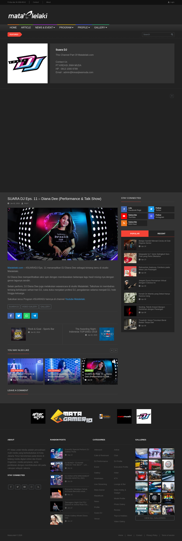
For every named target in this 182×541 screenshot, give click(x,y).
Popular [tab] (134, 233)
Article (116, 450)
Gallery (45, 306)
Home (120, 535)
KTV (116, 478)
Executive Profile (121, 467)
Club (116, 455)
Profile (97, 507)
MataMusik (98, 496)
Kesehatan (98, 478)
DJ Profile (118, 461)
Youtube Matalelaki (75, 299)
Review (117, 510)
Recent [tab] (161, 233)
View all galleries (154, 518)
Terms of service (168, 535)
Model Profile (119, 498)
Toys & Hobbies (120, 516)
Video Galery (29, 306)
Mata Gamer (99, 490)
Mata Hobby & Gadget (120, 491)
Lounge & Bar (120, 484)
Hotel (116, 473)
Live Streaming (100, 484)
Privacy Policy (151, 535)
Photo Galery (119, 504)
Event (96, 467)
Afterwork (98, 450)
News (96, 501)
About (48, 2)
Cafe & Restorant (101, 455)
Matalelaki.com (15, 268)
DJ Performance (101, 461)
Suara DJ (14, 306)
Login (171, 2)
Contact (36, 2)
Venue (97, 519)
